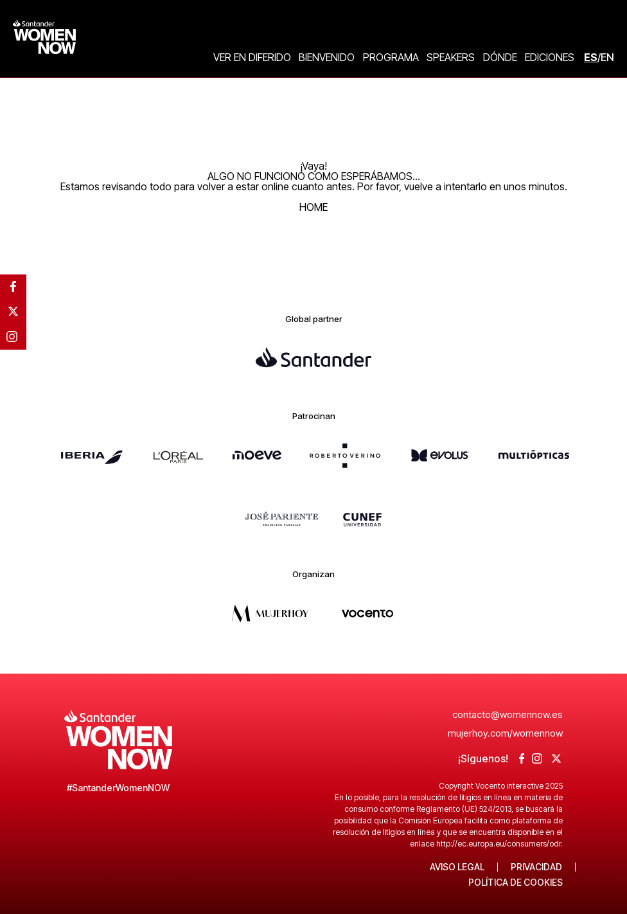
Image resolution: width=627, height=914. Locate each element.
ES (590, 57)
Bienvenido (327, 57)
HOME (313, 207)
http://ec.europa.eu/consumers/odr (498, 843)
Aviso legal (457, 867)
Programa (391, 57)
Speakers (451, 57)
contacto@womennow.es (507, 714)
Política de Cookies (515, 882)
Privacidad (536, 867)
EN (607, 57)
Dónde (500, 57)
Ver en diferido (252, 57)
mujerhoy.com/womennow (505, 733)
